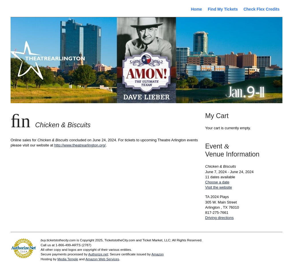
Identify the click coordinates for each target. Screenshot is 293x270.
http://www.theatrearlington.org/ (80, 145)
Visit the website (218, 187)
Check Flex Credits (261, 9)
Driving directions (219, 218)
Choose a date (217, 182)
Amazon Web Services (102, 259)
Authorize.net (98, 254)
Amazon (157, 254)
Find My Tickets (223, 9)
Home (196, 9)
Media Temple (67, 259)
